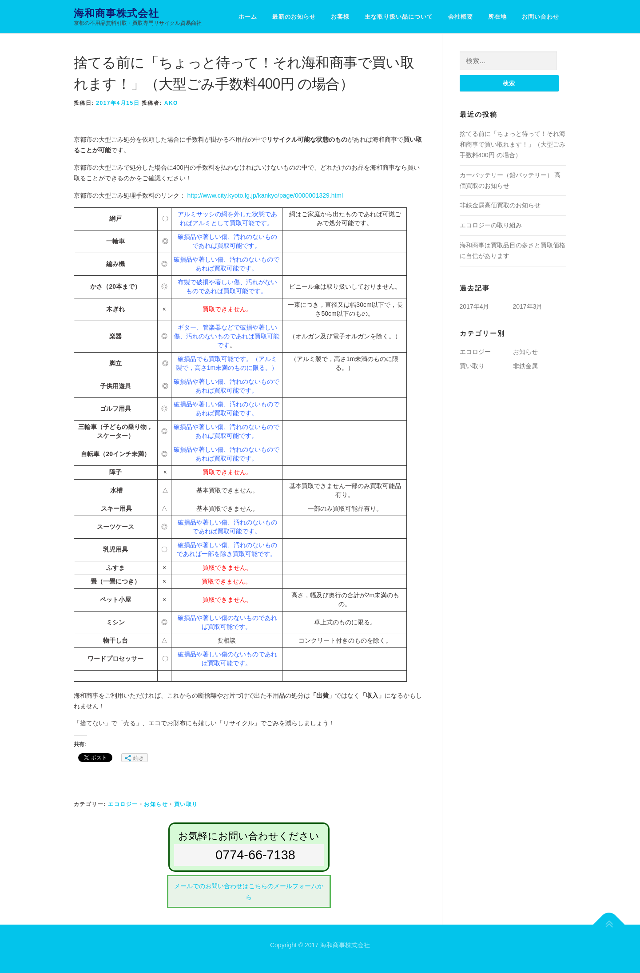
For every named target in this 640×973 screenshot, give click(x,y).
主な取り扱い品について (399, 16)
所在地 (497, 16)
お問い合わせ (540, 16)
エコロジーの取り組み (491, 225)
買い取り (186, 804)
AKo (171, 103)
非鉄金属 (525, 366)
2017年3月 (528, 306)
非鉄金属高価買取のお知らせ (500, 205)
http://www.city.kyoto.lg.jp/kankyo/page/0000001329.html (265, 195)
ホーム (248, 16)
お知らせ (156, 804)
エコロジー (123, 804)
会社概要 (460, 16)
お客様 (340, 16)
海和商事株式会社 (116, 14)
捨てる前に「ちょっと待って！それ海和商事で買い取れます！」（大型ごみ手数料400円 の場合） (512, 145)
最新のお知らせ (294, 16)
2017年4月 (474, 306)
